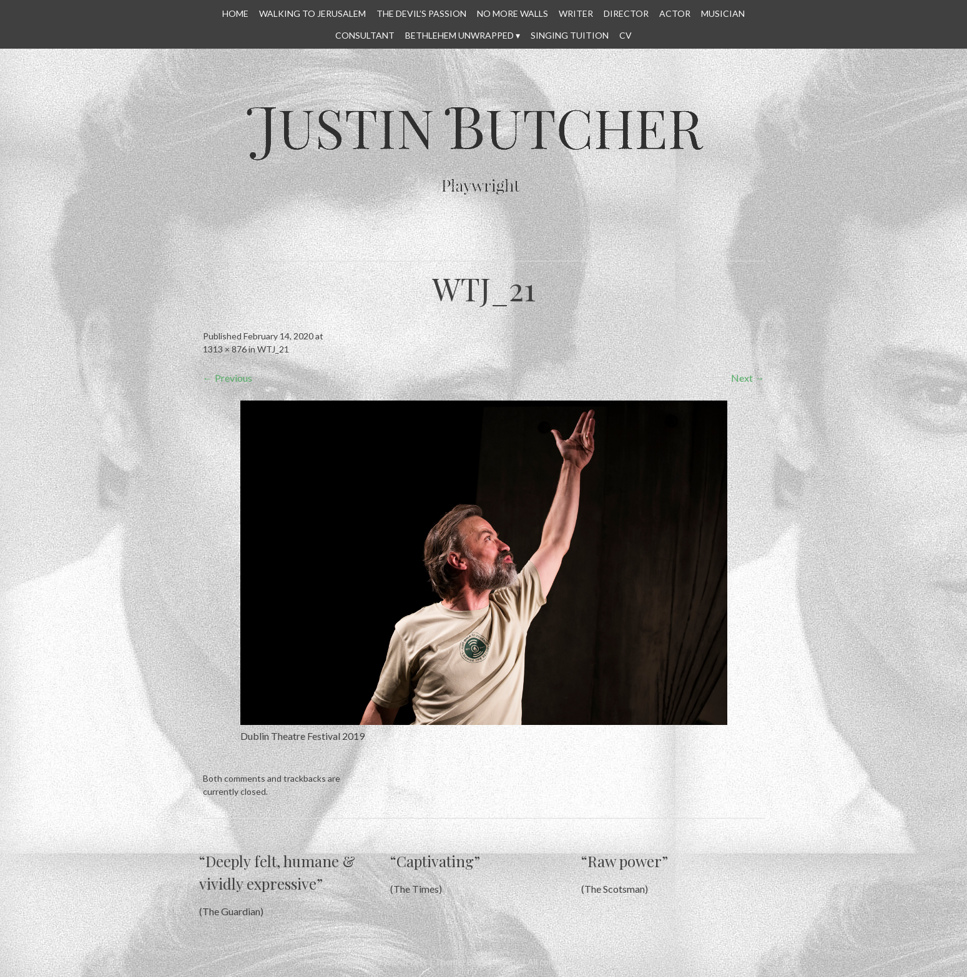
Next (748, 378)
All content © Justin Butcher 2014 (595, 961)
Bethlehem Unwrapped (459, 35)
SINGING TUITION (570, 35)
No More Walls (512, 13)
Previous (227, 378)
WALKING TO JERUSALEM (312, 13)
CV (625, 35)
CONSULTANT (365, 35)
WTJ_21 (273, 349)
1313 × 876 (225, 349)
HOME (235, 13)
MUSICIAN (723, 13)
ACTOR (674, 13)
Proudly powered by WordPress (365, 961)
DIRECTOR (626, 13)
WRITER (576, 13)
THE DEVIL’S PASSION (421, 13)
